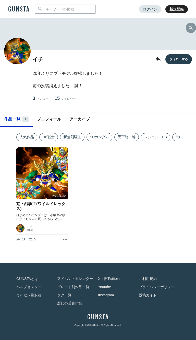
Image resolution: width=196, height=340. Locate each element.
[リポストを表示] (65, 240)
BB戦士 (49, 137)
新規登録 (176, 9)
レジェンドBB (155, 137)
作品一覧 (16, 119)
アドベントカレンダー (75, 279)
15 (65, 98)
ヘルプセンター (28, 287)
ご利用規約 (148, 279)
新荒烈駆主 (72, 137)
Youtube (104, 287)
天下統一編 (127, 137)
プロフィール (49, 119)
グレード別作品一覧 (73, 287)
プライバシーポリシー (157, 287)
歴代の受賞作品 (69, 303)
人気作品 (27, 137)
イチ (30, 227)
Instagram (106, 295)
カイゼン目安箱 (28, 295)
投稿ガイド (148, 295)
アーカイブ (79, 119)
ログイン (150, 9)
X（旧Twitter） (110, 279)
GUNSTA (19, 9)
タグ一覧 (64, 295)
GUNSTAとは (27, 279)
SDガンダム (99, 137)
